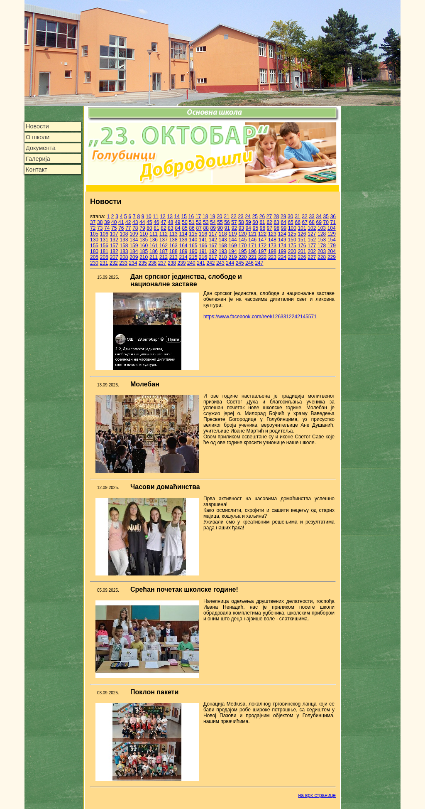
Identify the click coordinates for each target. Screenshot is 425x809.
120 (242, 234)
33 (311, 216)
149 (282, 240)
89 (213, 228)
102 (312, 228)
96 (262, 228)
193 (223, 251)
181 (104, 251)
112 (163, 234)
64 (283, 222)
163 (173, 245)
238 (172, 263)
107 (114, 234)
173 (272, 245)
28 (276, 216)
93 (241, 228)
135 (143, 240)
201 (302, 251)
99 (283, 228)
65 (290, 222)
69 (319, 222)
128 (322, 234)
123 (272, 234)
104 (331, 228)
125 (292, 234)
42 (128, 222)
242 (211, 263)
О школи (37, 137)
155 (94, 245)
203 (322, 251)
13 (170, 216)
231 (104, 263)
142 (213, 240)
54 (212, 222)
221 (252, 257)
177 (312, 245)
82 (163, 228)
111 (153, 234)
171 (252, 245)
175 (292, 245)
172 (262, 245)
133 (124, 240)
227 (312, 257)
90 (220, 228)
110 (143, 234)
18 (205, 216)
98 (276, 228)
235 (143, 263)
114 (183, 234)
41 (121, 222)
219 (233, 257)
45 (149, 222)
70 (326, 222)
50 (184, 222)
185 (143, 251)
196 (252, 251)
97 (269, 228)
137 (163, 240)
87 (198, 228)
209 (133, 257)
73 (100, 228)
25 (255, 216)
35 (326, 216)
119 (233, 234)
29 (283, 216)
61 (262, 222)
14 (177, 216)
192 (213, 251)
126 (302, 234)
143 (223, 240)
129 (331, 234)
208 (124, 257)
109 (133, 234)
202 (312, 251)
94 (248, 228)
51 (191, 222)
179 (331, 245)
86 (191, 228)
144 (233, 240)
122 (262, 234)
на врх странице (317, 795)
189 (183, 251)
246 (249, 263)
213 (173, 257)
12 (162, 216)
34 (318, 216)
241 (201, 263)
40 (114, 222)
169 (233, 245)
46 (156, 222)
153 (322, 240)
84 (177, 228)
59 (248, 222)
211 (153, 257)
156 (104, 245)
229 (331, 257)
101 (302, 228)
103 (322, 228)
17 (198, 216)
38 (100, 222)
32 (304, 216)
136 (153, 240)
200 (292, 251)
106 (104, 234)
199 (282, 251)
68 (311, 222)
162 (163, 245)
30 (290, 216)
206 (104, 257)
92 (234, 228)
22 (233, 216)
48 (170, 222)
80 (149, 228)
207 (114, 257)
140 (193, 240)
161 (153, 245)
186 (153, 251)
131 (104, 240)
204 (331, 251)
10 (148, 216)
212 (163, 257)
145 (242, 240)
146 (252, 240)
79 (142, 228)
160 (143, 245)
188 (173, 251)
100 (292, 228)
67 (304, 222)
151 (302, 240)
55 (219, 222)
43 (135, 222)
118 (223, 234)
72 (92, 228)
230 (94, 263)
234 (133, 263)
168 (223, 245)
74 (107, 228)
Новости (37, 126)
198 (272, 251)
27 (269, 216)
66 (297, 222)
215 (193, 257)
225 (292, 257)
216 (203, 257)
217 (213, 257)
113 (173, 234)
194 (233, 251)
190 (193, 251)
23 (240, 216)
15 (184, 216)
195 (242, 251)
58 (241, 222)
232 (114, 263)
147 (262, 240)
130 (94, 240)
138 (173, 240)
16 (191, 216)
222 (262, 257)
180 (94, 251)
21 (226, 216)
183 (124, 251)
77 (128, 228)
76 (121, 228)
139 (183, 240)
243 (220, 263)
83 (170, 228)
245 (240, 263)
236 (152, 263)
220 (242, 257)
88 (206, 228)
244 (230, 263)
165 (193, 245)
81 (156, 228)
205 (94, 257)
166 (203, 245)
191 (203, 251)
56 (227, 222)
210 (143, 257)
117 (213, 234)
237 (162, 263)
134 (133, 240)
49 (177, 222)
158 (124, 245)
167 (213, 245)
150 (292, 240)
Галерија (38, 158)
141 (203, 240)
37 (92, 222)
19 (212, 216)
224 (282, 257)
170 (242, 245)
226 (302, 257)
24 (248, 216)
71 (333, 222)
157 (114, 245)
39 (107, 222)
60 (255, 222)
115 (193, 234)
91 (227, 228)
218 (223, 257)
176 (302, 245)
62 (269, 222)
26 (262, 216)
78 (135, 228)
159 (133, 245)
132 (114, 240)
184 (133, 251)
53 (205, 222)
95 (255, 228)
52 (198, 222)
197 (262, 251)
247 (259, 263)
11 (155, 216)
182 (114, 251)
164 (183, 245)
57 (234, 222)
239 (181, 263)
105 (94, 234)
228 (322, 257)
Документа (41, 148)
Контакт (36, 169)
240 (191, 263)
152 (312, 240)
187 (163, 251)
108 (124, 234)
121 (252, 234)
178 (322, 245)
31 (297, 216)
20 (219, 216)
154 (331, 240)
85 (184, 228)
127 (312, 234)
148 (272, 240)
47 (163, 222)
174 (282, 245)
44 (142, 222)
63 (276, 222)
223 (272, 257)
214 (183, 257)
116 (203, 234)
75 (114, 228)
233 (123, 263)
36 (333, 216)
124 (282, 234)
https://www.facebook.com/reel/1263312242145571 (260, 317)
